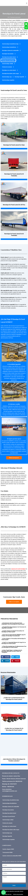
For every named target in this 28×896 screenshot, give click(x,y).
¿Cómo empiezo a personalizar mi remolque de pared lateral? (14, 639)
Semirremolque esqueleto (8, 80)
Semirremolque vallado (7, 63)
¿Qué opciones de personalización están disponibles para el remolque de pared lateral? (13, 623)
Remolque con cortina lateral (9, 70)
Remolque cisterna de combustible (10, 50)
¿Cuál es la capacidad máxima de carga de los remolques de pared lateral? (14, 643)
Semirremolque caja (7, 76)
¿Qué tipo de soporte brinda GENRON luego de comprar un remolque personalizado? (14, 635)
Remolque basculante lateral (9, 57)
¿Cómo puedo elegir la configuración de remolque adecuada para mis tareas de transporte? (12, 651)
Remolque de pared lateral (8, 60)
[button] (26, 3)
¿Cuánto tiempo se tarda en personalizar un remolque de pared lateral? (13, 631)
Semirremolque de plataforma (9, 47)
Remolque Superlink (19, 76)
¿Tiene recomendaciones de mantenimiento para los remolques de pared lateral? (14, 647)
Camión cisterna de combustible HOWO (11, 855)
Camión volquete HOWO (8, 849)
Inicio (9, 17)
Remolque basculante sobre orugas (10, 73)
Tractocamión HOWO (7, 852)
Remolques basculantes (8, 53)
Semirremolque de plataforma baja (10, 44)
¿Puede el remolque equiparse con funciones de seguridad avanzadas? (14, 627)
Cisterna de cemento (7, 67)
